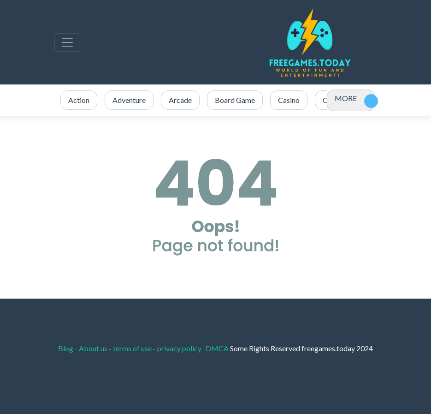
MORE (346, 98)
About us (93, 348)
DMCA (218, 348)
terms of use (132, 348)
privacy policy (179, 348)
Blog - (68, 348)
